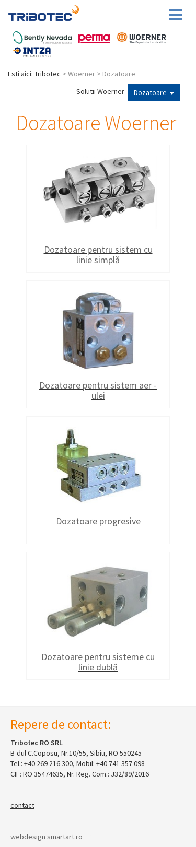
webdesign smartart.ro (46, 836)
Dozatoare (154, 92)
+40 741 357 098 (120, 763)
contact (22, 805)
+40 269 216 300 (48, 763)
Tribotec (47, 73)
